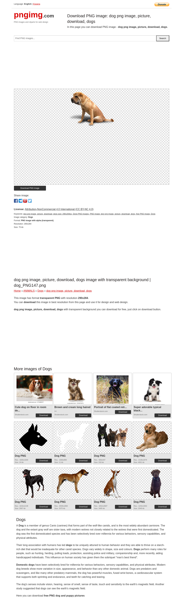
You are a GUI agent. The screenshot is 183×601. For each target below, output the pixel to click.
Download (43, 415)
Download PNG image (29, 188)
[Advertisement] (91, 66)
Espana (36, 4)
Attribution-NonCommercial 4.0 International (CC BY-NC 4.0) (59, 209)
